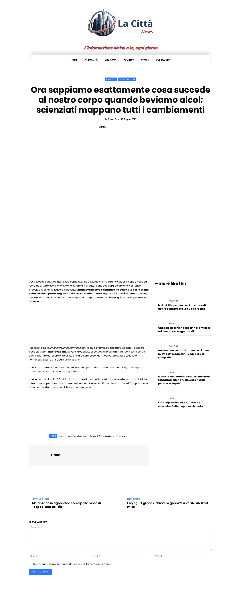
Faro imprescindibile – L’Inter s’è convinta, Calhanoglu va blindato (180, 404)
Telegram (122, 436)
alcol (61, 436)
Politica (173, 301)
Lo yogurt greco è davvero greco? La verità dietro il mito (167, 505)
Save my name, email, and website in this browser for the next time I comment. (72, 563)
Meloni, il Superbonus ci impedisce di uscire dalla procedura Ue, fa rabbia (182, 306)
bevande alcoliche (77, 436)
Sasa (110, 119)
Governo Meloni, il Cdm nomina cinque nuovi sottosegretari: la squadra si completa (183, 354)
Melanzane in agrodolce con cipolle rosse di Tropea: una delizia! (66, 505)
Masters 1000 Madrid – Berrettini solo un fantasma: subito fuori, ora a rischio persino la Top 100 (184, 380)
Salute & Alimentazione (102, 436)
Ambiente (111, 79)
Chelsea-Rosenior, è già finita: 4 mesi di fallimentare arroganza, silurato (184, 329)
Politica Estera (127, 79)
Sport (172, 324)
